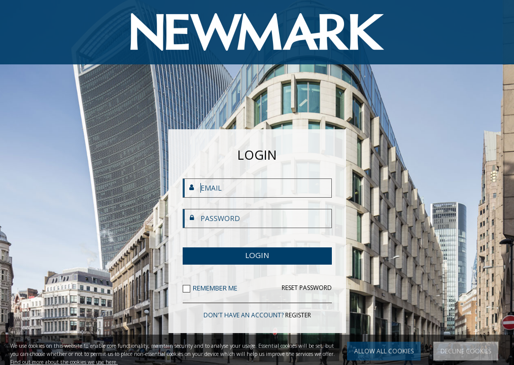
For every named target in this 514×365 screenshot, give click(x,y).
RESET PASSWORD (307, 288)
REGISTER (298, 315)
